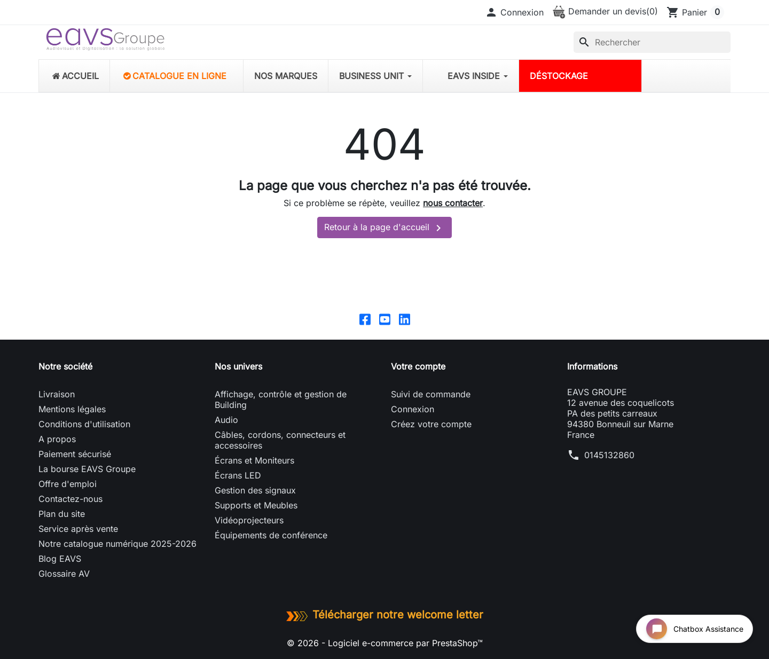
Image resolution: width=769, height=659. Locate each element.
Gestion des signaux (255, 490)
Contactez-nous (70, 498)
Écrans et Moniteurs (254, 460)
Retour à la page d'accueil (384, 228)
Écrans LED (238, 475)
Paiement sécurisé (74, 454)
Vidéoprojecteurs (249, 520)
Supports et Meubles (256, 505)
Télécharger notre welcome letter (384, 614)
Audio (226, 419)
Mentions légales (72, 409)
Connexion (412, 409)
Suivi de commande (430, 394)
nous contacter (453, 203)
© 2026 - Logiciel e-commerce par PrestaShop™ (385, 643)
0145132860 (609, 455)
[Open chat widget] (694, 629)
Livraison (56, 394)
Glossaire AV (64, 573)
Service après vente (78, 528)
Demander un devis (605, 11)
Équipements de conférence (271, 535)
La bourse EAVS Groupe (87, 469)
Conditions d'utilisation (84, 424)
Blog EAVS (59, 558)
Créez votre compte (431, 424)
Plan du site (61, 513)
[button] (514, 12)
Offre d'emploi (67, 483)
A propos (57, 439)
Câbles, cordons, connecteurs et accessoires (280, 440)
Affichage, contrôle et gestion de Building (281, 399)
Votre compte (418, 366)
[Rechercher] (652, 42)
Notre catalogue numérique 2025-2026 (117, 543)
